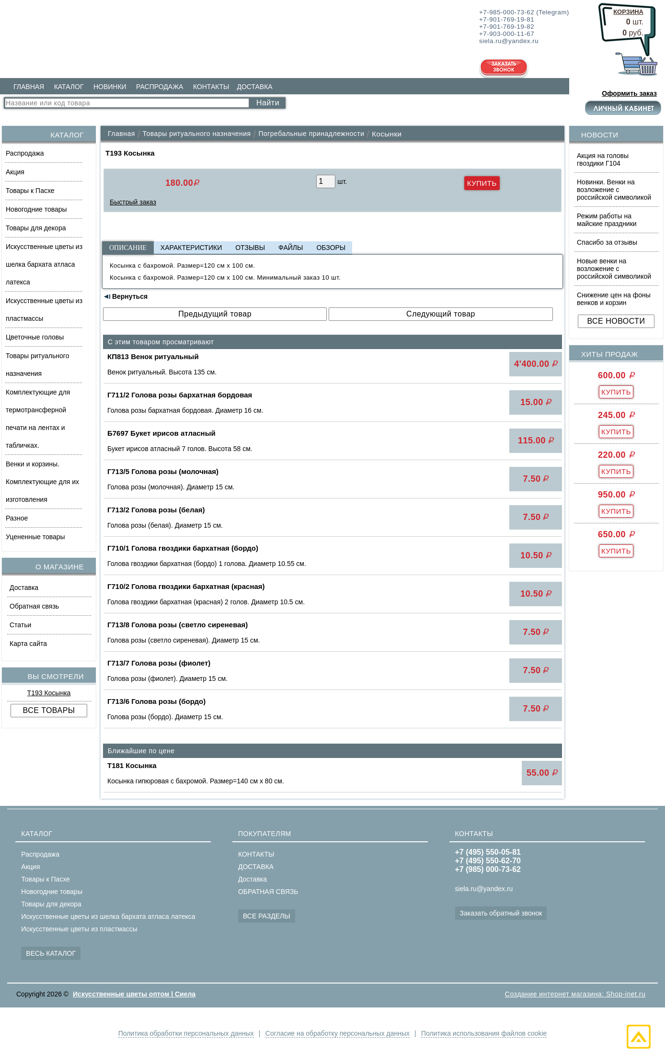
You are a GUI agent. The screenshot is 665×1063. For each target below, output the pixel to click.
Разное (17, 518)
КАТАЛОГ (69, 86)
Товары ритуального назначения (37, 364)
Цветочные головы (35, 337)
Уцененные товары (35, 537)
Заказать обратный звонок (501, 913)
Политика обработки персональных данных (184, 1033)
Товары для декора (36, 228)
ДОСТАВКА (254, 86)
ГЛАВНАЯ (28, 86)
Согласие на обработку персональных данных (337, 1033)
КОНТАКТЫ (211, 86)
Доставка (24, 587)
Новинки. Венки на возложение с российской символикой (614, 189)
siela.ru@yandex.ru (484, 889)
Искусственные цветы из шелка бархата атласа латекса (44, 264)
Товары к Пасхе (30, 190)
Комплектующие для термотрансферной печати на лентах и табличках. (38, 418)
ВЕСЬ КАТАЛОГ (51, 953)
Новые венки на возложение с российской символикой (614, 268)
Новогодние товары (36, 209)
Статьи (20, 625)
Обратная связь (34, 606)
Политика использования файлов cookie (485, 1033)
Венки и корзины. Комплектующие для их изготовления (42, 481)
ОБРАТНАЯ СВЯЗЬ (268, 891)
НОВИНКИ (109, 86)
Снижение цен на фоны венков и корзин (614, 298)
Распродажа (25, 153)
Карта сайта (28, 643)
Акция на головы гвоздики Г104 (603, 159)
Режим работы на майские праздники (607, 219)
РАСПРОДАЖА (159, 86)
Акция (15, 172)
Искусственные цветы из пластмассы (44, 309)
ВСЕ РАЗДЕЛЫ (266, 916)
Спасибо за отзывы (607, 242)
